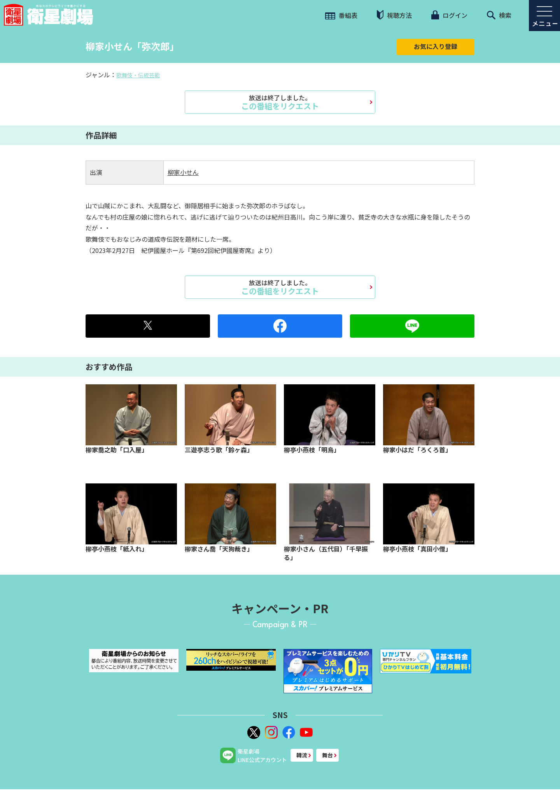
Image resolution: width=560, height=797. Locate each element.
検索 (499, 15)
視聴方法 (394, 15)
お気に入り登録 (435, 46)
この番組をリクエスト (280, 102)
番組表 (341, 15)
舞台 (327, 755)
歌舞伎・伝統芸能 (138, 75)
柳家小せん (183, 172)
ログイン (449, 15)
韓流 (301, 755)
